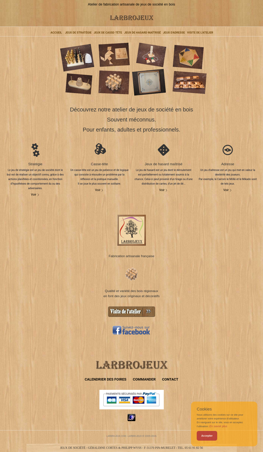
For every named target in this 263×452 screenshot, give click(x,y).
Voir (35, 194)
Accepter (207, 435)
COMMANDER (144, 379)
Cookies (204, 409)
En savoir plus (218, 426)
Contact (170, 379)
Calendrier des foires (105, 379)
